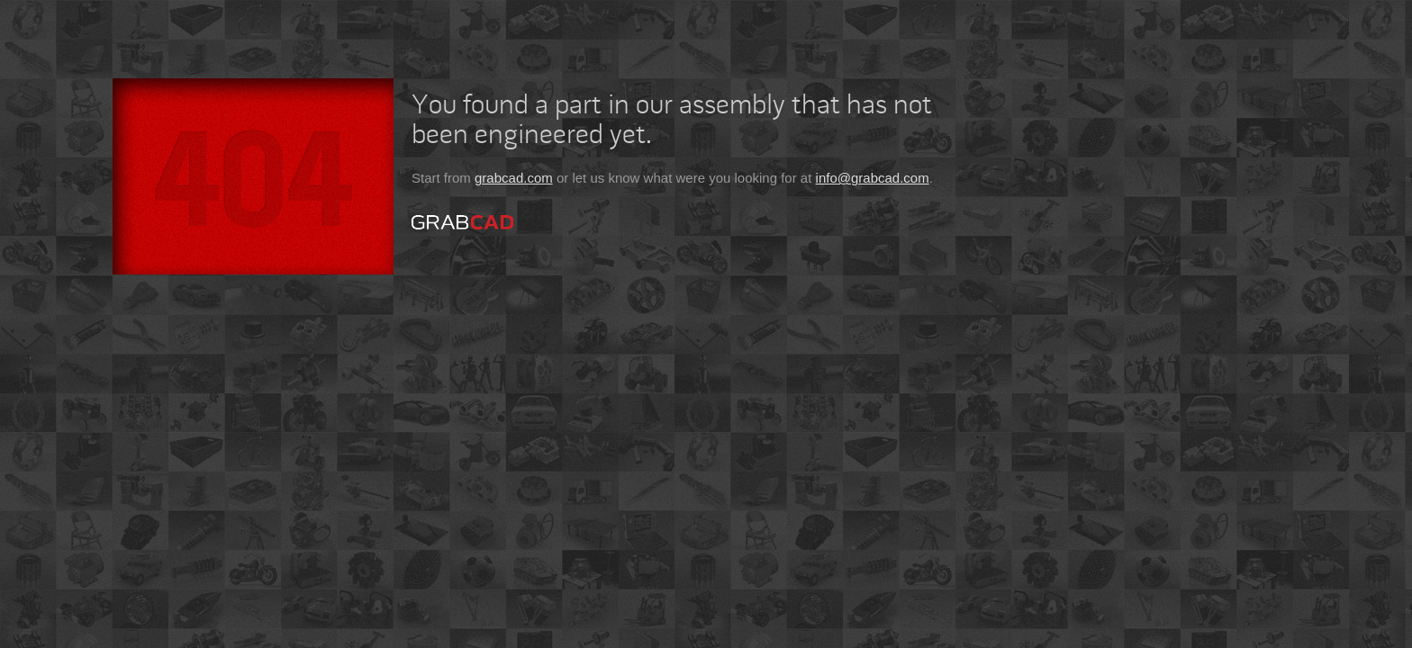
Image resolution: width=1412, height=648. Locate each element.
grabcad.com (514, 177)
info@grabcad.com (872, 177)
